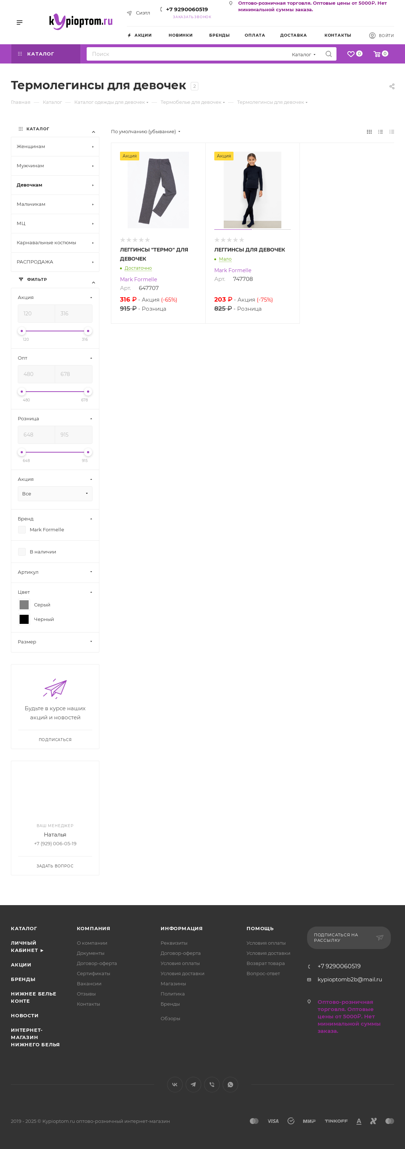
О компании (92, 943)
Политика (173, 994)
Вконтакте (175, 1084)
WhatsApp (230, 1084)
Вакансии (89, 983)
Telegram (193, 1084)
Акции (21, 965)
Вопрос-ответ (263, 973)
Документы (90, 953)
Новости (25, 1015)
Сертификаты (93, 973)
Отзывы (86, 994)
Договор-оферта (97, 963)
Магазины (173, 983)
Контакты (88, 1004)
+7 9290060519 (187, 9)
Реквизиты (174, 943)
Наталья (55, 834)
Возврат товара (266, 963)
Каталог (24, 928)
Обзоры (170, 1018)
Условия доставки (182, 973)
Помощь (260, 928)
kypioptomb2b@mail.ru (350, 979)
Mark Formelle (138, 279)
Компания (94, 928)
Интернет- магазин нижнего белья (35, 1037)
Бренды (23, 979)
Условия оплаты (180, 963)
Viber (212, 1084)
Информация (182, 928)
